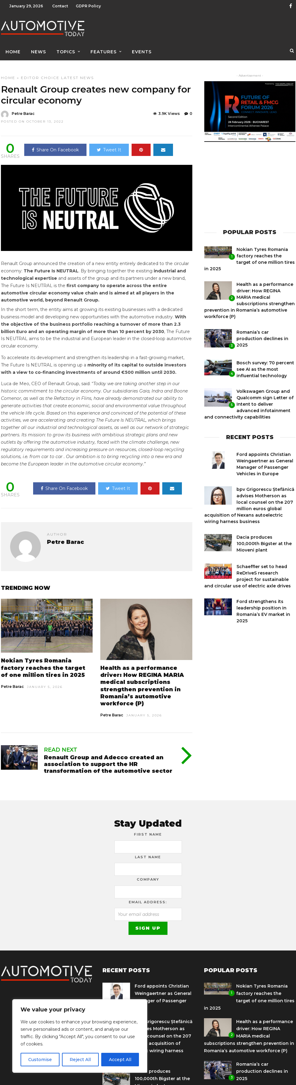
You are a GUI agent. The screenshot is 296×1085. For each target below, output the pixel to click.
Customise (40, 1059)
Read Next (60, 745)
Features (103, 48)
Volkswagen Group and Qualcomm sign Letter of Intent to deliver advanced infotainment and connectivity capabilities (249, 399)
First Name (148, 830)
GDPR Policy (88, 6)
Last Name (148, 853)
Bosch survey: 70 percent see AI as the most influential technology (265, 365)
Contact (60, 6)
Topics (65, 48)
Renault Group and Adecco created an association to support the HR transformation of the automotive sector (108, 760)
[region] (79, 1036)
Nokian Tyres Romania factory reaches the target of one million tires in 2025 (43, 663)
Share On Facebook (55, 145)
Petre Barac (12, 682)
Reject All (80, 1059)
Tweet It (109, 145)
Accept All (120, 1059)
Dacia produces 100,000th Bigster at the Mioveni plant (264, 539)
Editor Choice (40, 73)
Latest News (77, 73)
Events (142, 48)
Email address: (148, 898)
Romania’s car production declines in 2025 (262, 334)
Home (13, 48)
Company (148, 875)
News (38, 48)
